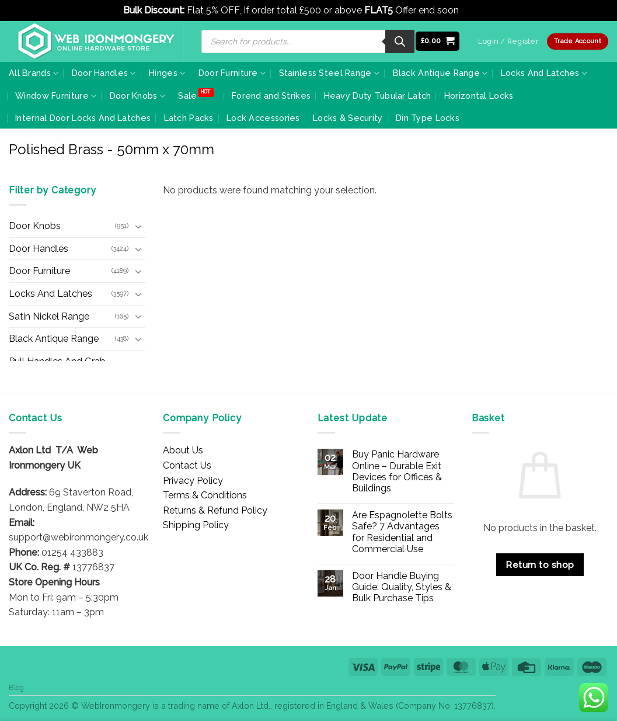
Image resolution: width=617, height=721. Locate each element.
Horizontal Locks (479, 95)
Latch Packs (189, 118)
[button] (438, 41)
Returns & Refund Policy (215, 510)
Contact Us (187, 465)
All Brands (33, 73)
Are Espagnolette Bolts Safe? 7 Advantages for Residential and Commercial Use (402, 531)
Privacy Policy (193, 480)
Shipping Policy (196, 525)
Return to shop (540, 564)
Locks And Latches (544, 73)
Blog (16, 687)
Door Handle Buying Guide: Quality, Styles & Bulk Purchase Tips (401, 587)
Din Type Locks (427, 118)
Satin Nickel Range (49, 316)
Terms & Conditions (205, 495)
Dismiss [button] (477, 10)
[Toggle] (138, 226)
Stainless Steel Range (329, 73)
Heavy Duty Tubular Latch (377, 95)
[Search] (399, 41)
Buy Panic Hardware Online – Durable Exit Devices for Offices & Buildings (397, 471)
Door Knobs (137, 96)
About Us (183, 450)
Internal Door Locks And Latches (83, 118)
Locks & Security (348, 118)
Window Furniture (55, 96)
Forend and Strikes (271, 95)
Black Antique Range (440, 73)
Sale (187, 95)
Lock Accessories (263, 118)
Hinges (167, 73)
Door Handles (104, 73)
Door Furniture (232, 73)
